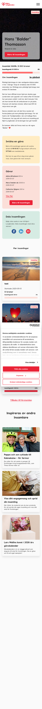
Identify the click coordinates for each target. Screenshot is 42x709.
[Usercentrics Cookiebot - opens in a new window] (29, 325)
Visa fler (9, 196)
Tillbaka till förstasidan (21, 400)
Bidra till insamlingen (16, 54)
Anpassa (21, 375)
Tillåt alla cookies (21, 369)
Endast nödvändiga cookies (21, 382)
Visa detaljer (30, 362)
